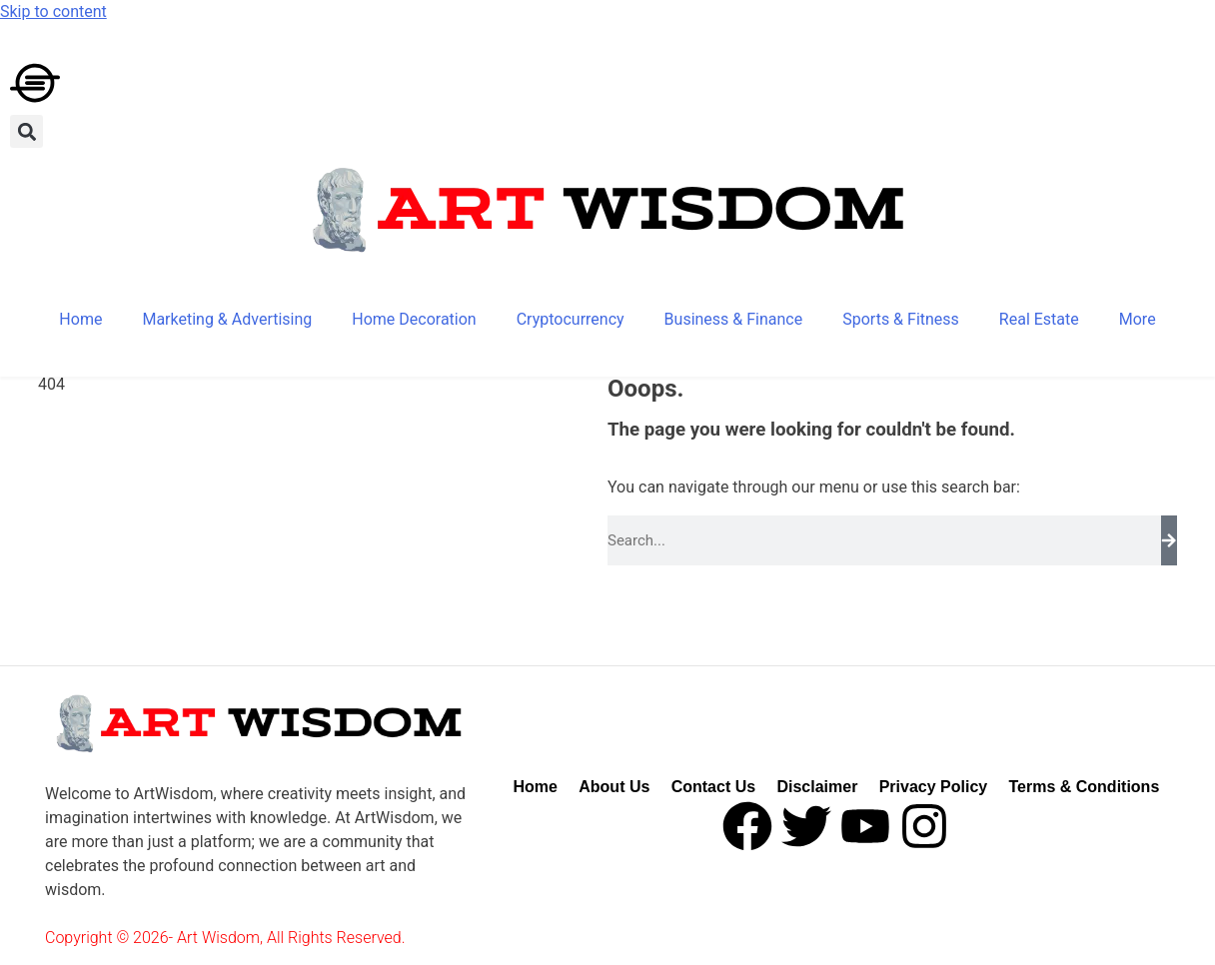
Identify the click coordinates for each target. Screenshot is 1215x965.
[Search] (1169, 540)
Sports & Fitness (900, 319)
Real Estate (1039, 319)
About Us (614, 786)
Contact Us (713, 786)
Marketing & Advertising (227, 319)
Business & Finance (733, 319)
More (1137, 319)
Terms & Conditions (1083, 786)
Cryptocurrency (570, 319)
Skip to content (53, 11)
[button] (26, 131)
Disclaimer (816, 786)
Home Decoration (414, 319)
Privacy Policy (933, 786)
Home (80, 319)
